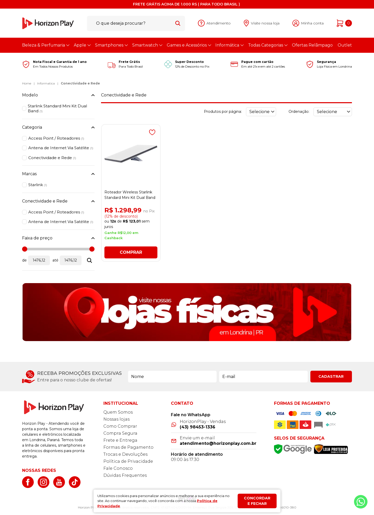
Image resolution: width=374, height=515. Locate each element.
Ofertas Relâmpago (312, 45)
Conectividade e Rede (80, 83)
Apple (82, 45)
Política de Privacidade (128, 461)
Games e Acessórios (189, 45)
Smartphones (111, 45)
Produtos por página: (223, 111)
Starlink (37, 184)
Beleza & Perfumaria (45, 45)
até (55, 260)
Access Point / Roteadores (56, 138)
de (24, 260)
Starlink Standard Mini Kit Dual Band (57, 108)
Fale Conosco (118, 468)
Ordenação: (299, 111)
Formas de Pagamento (128, 447)
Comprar (131, 252)
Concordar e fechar (257, 501)
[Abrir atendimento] (214, 23)
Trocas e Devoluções (125, 454)
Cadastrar (331, 376)
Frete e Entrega (120, 440)
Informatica (46, 83)
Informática (229, 45)
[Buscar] (178, 23)
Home (26, 83)
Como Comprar (120, 426)
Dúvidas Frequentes (125, 475)
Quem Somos (118, 412)
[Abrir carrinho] (344, 23)
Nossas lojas (116, 419)
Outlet (345, 45)
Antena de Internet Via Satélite (60, 147)
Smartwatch (147, 45)
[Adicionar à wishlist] (152, 132)
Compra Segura (120, 433)
